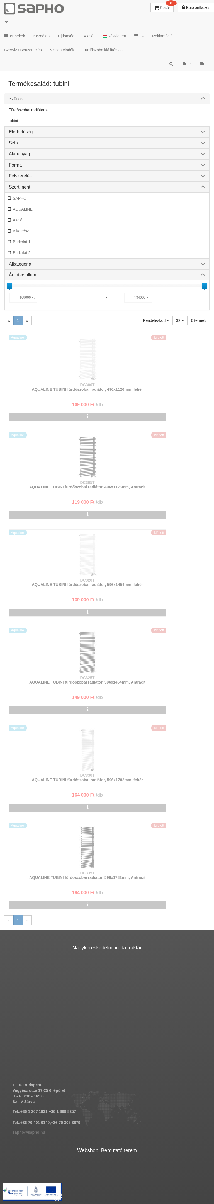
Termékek (14, 36)
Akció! (89, 36)
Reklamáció (162, 36)
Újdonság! (67, 36)
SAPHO (19, 198)
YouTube (118, 1187)
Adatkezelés (120, 1182)
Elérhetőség (21, 131)
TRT (60, 1182)
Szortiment (19, 187)
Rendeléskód (156, 320)
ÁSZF (96, 1182)
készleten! (114, 36)
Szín (13, 143)
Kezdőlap (41, 36)
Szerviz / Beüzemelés (23, 50)
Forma (15, 165)
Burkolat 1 (21, 242)
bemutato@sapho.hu (32, 1042)
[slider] (9, 286)
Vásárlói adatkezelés (157, 1182)
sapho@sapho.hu (29, 839)
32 (180, 320)
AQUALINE (23, 209)
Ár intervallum (22, 274)
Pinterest (86, 1187)
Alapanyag (19, 153)
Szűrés (16, 98)
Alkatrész (21, 231)
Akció (17, 220)
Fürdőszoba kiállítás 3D (103, 50)
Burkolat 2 (21, 252)
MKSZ (77, 1182)
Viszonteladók (62, 50)
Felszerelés (20, 175)
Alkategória (20, 264)
